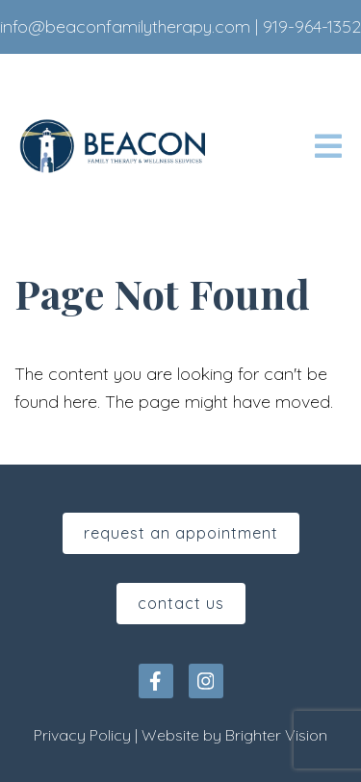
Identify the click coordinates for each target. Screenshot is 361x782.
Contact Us (181, 603)
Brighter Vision (276, 734)
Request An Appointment (181, 532)
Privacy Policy (82, 734)
